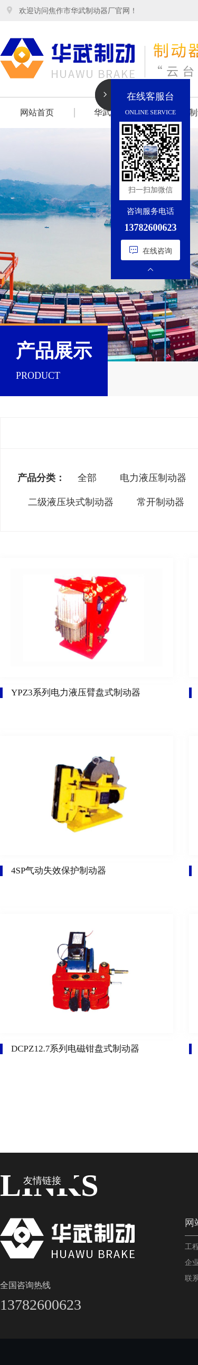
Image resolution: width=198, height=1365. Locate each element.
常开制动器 (160, 502)
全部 (87, 478)
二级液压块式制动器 (71, 502)
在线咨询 (150, 250)
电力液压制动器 (153, 478)
